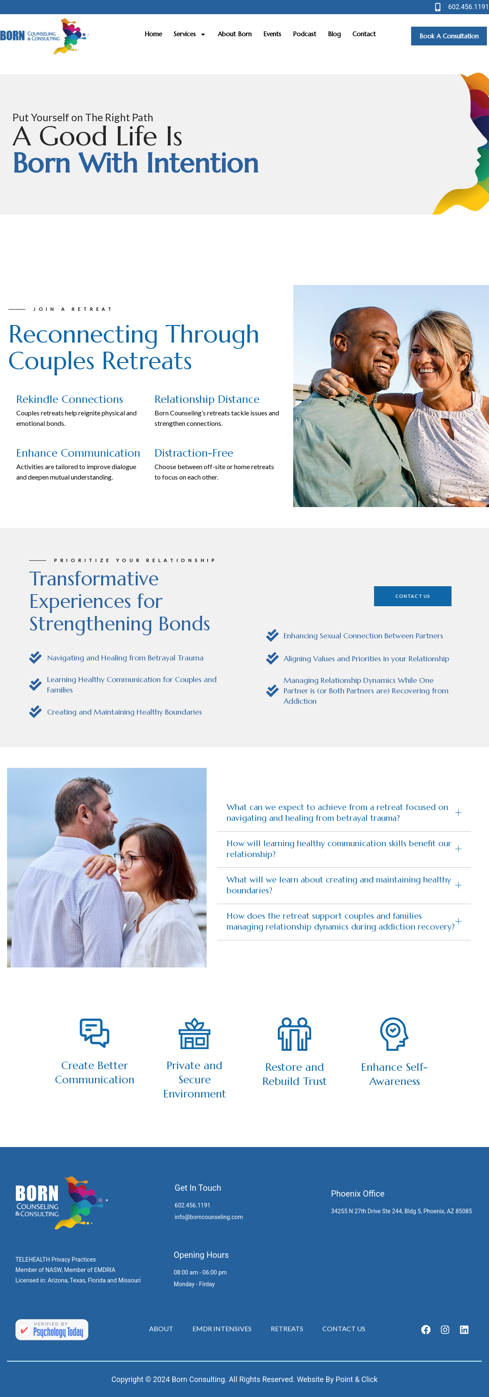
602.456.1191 (468, 7)
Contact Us (343, 1328)
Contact (364, 34)
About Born (235, 34)
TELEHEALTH (32, 1259)
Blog (334, 34)
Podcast (304, 34)
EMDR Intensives (222, 1328)
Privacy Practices (73, 1259)
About (161, 1328)
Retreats (287, 1328)
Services (190, 34)
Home (153, 34)
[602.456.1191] (438, 7)
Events (272, 34)
